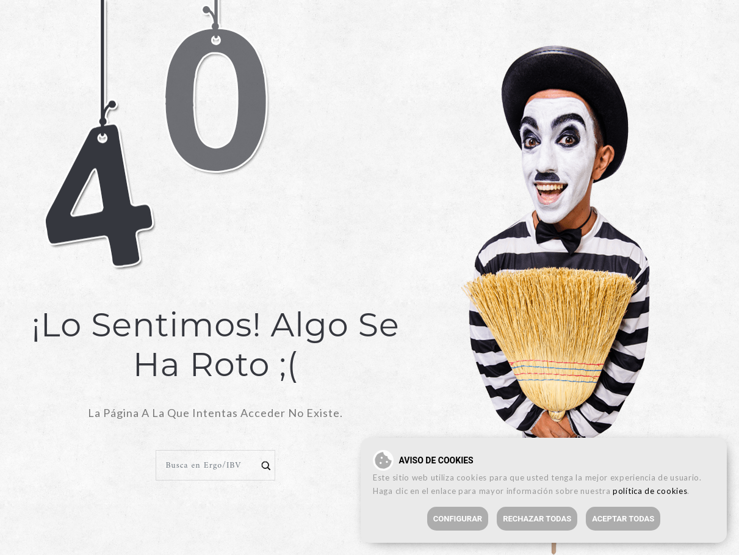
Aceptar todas (623, 518)
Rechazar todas (537, 518)
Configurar (457, 518)
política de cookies (650, 491)
